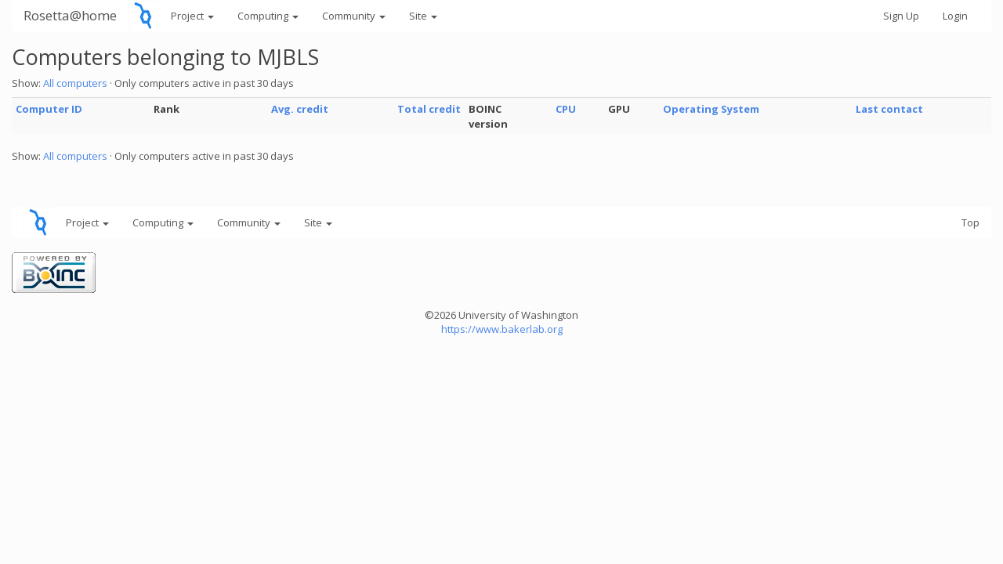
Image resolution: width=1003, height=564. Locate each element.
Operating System (711, 109)
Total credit (429, 109)
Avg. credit (299, 109)
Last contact (889, 109)
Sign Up (901, 16)
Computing (268, 16)
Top (970, 222)
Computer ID (49, 109)
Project (192, 16)
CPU (566, 109)
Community (354, 16)
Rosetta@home (70, 15)
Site (423, 16)
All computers (75, 83)
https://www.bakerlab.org (502, 329)
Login (955, 16)
